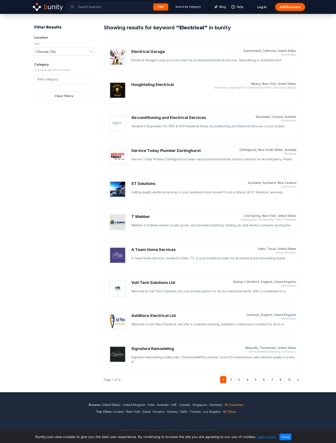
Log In (262, 7)
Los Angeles (212, 411)
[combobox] (63, 51)
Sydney (172, 411)
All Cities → (231, 411)
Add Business (290, 7)
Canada (184, 405)
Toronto (195, 411)
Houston (159, 411)
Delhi (183, 411)
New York (133, 411)
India (151, 405)
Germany (216, 405)
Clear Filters (64, 96)
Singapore (199, 405)
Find (161, 6)
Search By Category (188, 6)
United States (111, 405)
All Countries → (236, 405)
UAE (174, 405)
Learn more (266, 437)
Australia (163, 405)
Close (285, 437)
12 (289, 379)
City (36, 43)
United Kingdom (134, 405)
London (118, 411)
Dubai (146, 411)
